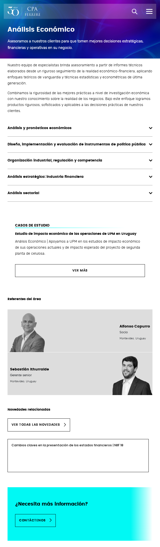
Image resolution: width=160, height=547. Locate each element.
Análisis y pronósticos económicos (80, 128)
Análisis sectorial (80, 193)
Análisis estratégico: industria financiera (80, 177)
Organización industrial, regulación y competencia (80, 160)
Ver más (80, 270)
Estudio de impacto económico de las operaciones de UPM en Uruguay (75, 234)
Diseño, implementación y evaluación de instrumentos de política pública (80, 144)
